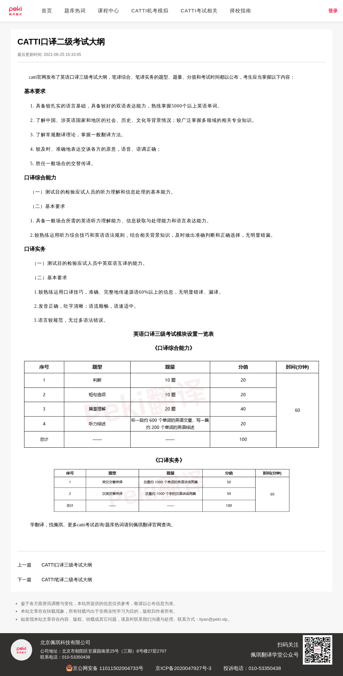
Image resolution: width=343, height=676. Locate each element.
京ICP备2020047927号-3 (183, 668)
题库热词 (75, 10)
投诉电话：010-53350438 (252, 668)
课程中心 (108, 10)
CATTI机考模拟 (149, 10)
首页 (47, 10)
